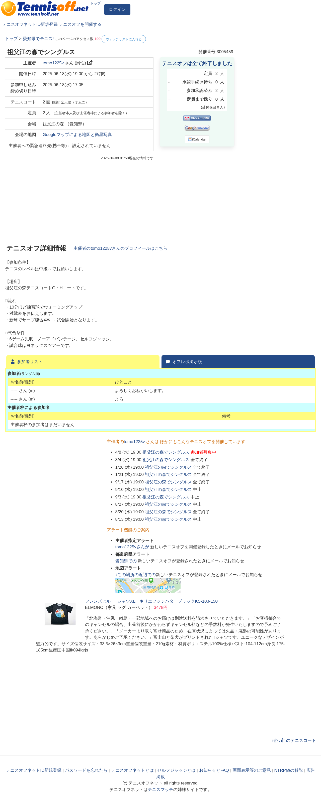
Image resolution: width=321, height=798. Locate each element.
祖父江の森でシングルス (165, 452)
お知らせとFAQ (214, 770)
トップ (95, 3)
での (126, 561)
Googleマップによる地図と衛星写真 (77, 134)
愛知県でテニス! (38, 38)
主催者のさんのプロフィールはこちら (120, 248)
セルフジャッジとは (176, 770)
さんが (132, 547)
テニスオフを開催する (80, 24)
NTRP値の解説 (288, 770)
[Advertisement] (278, 110)
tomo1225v (53, 63)
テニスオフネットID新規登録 (30, 24)
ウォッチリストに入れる (124, 39)
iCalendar (197, 139)
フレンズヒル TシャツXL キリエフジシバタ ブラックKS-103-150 (151, 601)
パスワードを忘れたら (86, 770)
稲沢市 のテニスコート (294, 740)
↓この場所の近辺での (135, 574)
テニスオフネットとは (132, 770)
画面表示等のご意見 (251, 770)
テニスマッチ (160, 789)
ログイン (117, 9)
